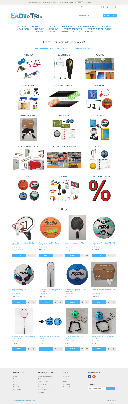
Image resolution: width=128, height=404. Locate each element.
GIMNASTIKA (66, 26)
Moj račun (66, 376)
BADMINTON (36, 26)
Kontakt (15, 379)
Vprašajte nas (17, 389)
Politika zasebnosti (43, 381)
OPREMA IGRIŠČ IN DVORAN (99, 29)
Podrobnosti (88, 2)
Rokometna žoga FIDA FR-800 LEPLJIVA (75, 290)
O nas (15, 376)
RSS (94, 376)
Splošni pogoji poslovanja (45, 376)
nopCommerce (22, 400)
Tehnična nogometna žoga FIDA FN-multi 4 (76, 337)
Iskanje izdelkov (42, 384)
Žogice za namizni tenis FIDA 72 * (103, 290)
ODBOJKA (53, 29)
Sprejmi (79, 2)
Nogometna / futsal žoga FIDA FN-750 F (103, 244)
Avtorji (15, 381)
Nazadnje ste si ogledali (44, 387)
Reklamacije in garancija (45, 379)
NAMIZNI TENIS (22, 29)
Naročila (65, 379)
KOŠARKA (106, 26)
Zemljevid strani (17, 387)
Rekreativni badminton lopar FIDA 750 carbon (50, 290)
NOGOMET (39, 29)
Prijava (91, 7)
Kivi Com (32, 400)
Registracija (84, 7)
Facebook (89, 376)
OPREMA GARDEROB (72, 29)
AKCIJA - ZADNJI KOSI (83, 32)
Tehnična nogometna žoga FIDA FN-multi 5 (103, 337)
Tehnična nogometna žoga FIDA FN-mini (49, 337)
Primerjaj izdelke (42, 389)
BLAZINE (51, 26)
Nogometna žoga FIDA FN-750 (22, 290)
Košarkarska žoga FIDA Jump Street (49, 244)
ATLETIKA (21, 26)
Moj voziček (66, 384)
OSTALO (64, 32)
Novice (15, 384)
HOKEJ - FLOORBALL (87, 26)
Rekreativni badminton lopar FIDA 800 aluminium (23, 337)
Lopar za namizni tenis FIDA (74, 243)
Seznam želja (67, 387)
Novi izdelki (41, 392)
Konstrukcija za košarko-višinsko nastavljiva (23, 244)
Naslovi (65, 381)
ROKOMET (40, 32)
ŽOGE (52, 32)
